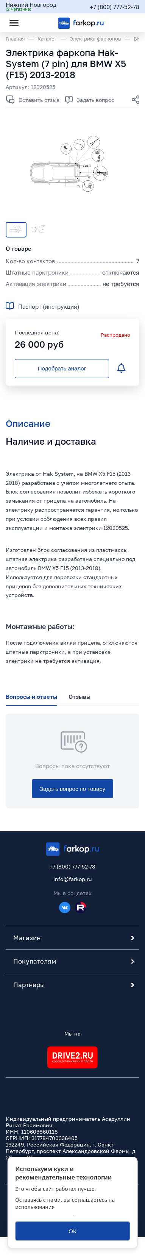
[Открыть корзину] (127, 22)
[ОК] (72, 1231)
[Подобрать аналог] (62, 368)
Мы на (72, 1033)
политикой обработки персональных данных (63, 1210)
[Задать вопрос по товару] (72, 788)
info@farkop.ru (72, 879)
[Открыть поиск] (34, 22)
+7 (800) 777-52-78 (114, 6)
